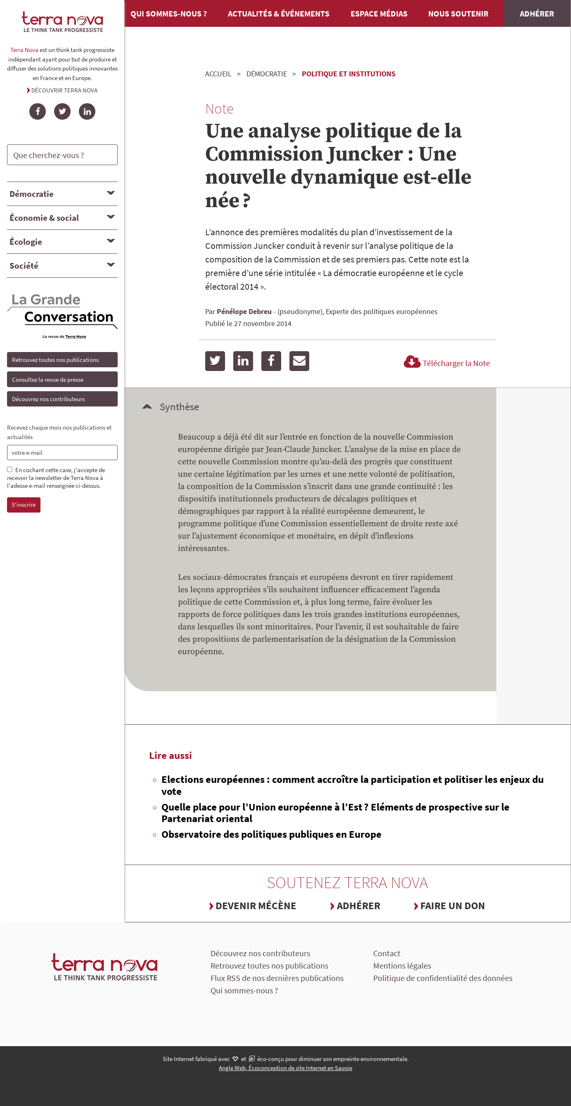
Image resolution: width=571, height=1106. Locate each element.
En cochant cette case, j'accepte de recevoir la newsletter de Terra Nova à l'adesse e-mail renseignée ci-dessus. (56, 477)
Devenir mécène (256, 905)
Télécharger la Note (445, 363)
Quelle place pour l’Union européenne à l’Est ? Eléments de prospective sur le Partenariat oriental (335, 812)
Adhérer (537, 13)
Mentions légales (402, 965)
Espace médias (379, 13)
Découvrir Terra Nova (64, 90)
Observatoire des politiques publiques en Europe (271, 834)
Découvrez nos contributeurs (48, 399)
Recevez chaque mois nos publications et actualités (59, 432)
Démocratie (31, 193)
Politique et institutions (349, 73)
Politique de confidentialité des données (442, 978)
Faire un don (452, 905)
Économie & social (44, 217)
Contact (386, 953)
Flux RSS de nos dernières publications (277, 978)
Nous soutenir (458, 13)
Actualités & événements (278, 13)
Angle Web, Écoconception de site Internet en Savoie (285, 1068)
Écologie (25, 241)
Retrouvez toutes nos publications (55, 360)
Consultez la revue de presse (47, 379)
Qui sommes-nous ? (168, 13)
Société (23, 265)
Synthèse (179, 406)
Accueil (218, 73)
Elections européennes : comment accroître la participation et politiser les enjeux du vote (352, 785)
